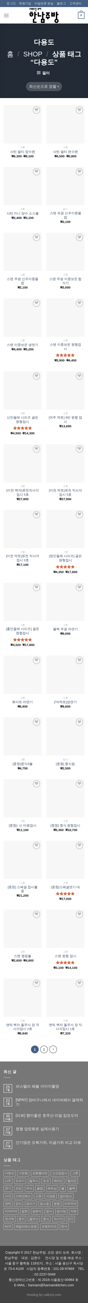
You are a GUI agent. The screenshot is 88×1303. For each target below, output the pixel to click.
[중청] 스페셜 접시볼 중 (23, 889)
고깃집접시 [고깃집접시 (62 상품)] (59, 1173)
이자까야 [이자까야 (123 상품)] (70, 1203)
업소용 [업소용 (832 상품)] (44, 1203)
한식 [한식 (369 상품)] (64, 1226)
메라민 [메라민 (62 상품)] (58, 1181)
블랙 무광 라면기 (65, 629)
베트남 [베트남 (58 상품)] (52, 1188)
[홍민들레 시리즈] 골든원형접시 (22, 631)
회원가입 (25, 3)
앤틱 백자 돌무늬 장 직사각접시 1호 (65, 1027)
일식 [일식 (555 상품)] (49, 1211)
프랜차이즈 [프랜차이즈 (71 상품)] (49, 1226)
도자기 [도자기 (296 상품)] (20, 1181)
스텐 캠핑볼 (22, 956)
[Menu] (6, 15)
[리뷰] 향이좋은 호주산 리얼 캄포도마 (47, 1115)
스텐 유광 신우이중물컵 (65, 215)
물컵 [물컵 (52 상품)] (40, 1188)
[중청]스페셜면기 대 (65, 887)
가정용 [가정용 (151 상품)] (23, 1173)
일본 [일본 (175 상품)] (25, 1211)
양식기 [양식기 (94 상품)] (30, 1203)
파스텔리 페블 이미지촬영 (37, 1086)
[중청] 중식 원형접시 (65, 825)
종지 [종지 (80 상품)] (22, 1219)
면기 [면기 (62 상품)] (8, 1188)
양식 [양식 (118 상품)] (18, 1203)
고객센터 (75, 3)
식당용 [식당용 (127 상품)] (50, 1196)
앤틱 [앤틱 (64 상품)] (8, 1203)
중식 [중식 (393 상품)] (46, 1219)
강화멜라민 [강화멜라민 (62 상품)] (40, 1173)
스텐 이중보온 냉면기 (22, 345)
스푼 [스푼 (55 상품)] (38, 1196)
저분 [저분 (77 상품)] (73, 1211)
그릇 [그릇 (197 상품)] (75, 1173)
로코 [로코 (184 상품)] (46, 1181)
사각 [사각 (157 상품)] (8, 1196)
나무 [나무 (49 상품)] (8, 1181)
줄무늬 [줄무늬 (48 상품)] (33, 1219)
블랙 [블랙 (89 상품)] (72, 1188)
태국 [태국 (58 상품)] (8, 1226)
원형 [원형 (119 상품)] (57, 1203)
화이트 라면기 (22, 702)
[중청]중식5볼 (23, 764)
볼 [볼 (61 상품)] (62, 1188)
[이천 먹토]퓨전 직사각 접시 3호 (22, 558)
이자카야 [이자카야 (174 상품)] (11, 1211)
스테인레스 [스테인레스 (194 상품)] (23, 1196)
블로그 (61, 3)
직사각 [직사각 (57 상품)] (58, 1219)
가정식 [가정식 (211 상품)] (9, 1173)
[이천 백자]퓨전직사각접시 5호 (23, 492)
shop (32, 54)
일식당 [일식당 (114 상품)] (61, 1211)
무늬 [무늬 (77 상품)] (29, 1188)
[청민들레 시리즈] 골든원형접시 (65, 558)
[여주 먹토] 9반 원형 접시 (65, 420)
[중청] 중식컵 (65, 764)
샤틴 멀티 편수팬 (65, 152)
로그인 (11, 3)
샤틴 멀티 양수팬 (22, 152)
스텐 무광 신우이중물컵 (22, 281)
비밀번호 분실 (44, 3)
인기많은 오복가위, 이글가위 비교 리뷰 (48, 1143)
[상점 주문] (44, 86)
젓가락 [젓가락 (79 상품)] (9, 1219)
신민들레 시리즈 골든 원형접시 (22, 420)
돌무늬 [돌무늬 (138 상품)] (33, 1181)
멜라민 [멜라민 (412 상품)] (72, 1181)
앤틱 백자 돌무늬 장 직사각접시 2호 (22, 1027)
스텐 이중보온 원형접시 (65, 347)
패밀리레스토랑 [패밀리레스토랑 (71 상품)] (26, 1226)
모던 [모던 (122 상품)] (18, 1188)
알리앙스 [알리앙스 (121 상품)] (66, 1196)
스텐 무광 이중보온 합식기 (65, 281)
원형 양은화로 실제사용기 (37, 1129)
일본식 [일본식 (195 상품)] (37, 1211)
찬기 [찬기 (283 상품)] (70, 1219)
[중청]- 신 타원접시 (22, 825)
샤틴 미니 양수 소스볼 (23, 213)
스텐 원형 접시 (65, 956)
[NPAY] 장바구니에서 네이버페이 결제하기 (49, 1102)
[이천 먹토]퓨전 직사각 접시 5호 (65, 492)
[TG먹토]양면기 (65, 702)
